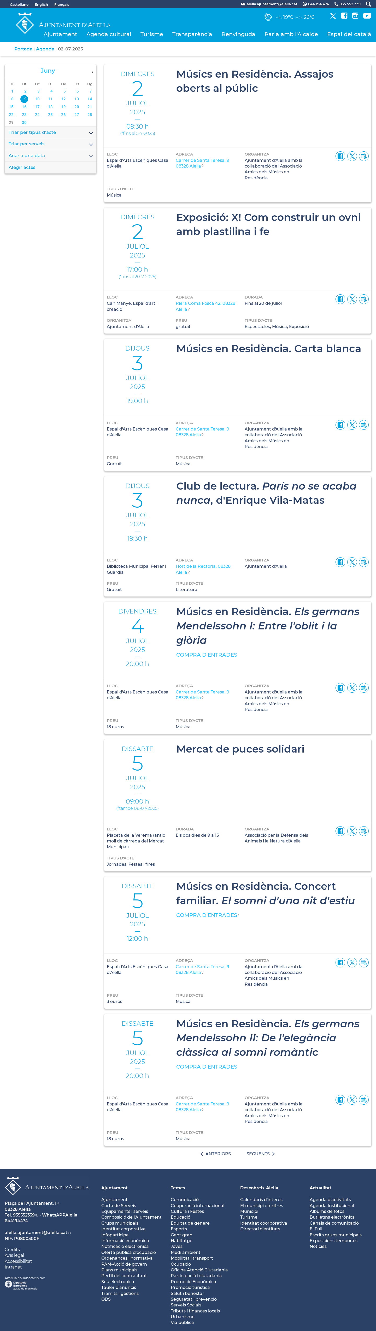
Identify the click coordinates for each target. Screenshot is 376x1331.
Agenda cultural (108, 34)
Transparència (192, 34)
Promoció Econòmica (193, 1281)
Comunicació (185, 1199)
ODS (106, 1299)
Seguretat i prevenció (194, 1299)
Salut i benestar (187, 1293)
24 (37, 114)
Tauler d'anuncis (118, 1287)
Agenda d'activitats (330, 1199)
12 (63, 99)
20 (76, 107)
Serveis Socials (186, 1305)
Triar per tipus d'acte (51, 133)
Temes (178, 1187)
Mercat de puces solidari (240, 749)
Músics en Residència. (268, 625)
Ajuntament (60, 34)
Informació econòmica (125, 1240)
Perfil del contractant (124, 1275)
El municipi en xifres (261, 1205)
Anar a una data (51, 156)
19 (63, 107)
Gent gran (181, 1234)
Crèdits (12, 1249)
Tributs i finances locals (195, 1311)
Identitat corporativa (123, 1228)
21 (89, 107)
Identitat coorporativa (263, 1223)
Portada (23, 48)
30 (24, 122)
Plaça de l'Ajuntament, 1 (30, 1203)
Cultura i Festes (187, 1211)
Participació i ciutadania (196, 1275)
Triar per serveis (51, 144)
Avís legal (14, 1255)
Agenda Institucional (332, 1205)
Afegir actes (22, 167)
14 (89, 99)
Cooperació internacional (197, 1205)
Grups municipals (119, 1223)
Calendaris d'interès (261, 1199)
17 (37, 107)
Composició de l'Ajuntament (131, 1217)
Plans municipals (119, 1269)
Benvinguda (238, 34)
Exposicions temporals (333, 1240)
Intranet (13, 1267)
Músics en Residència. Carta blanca (268, 348)
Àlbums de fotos (327, 1211)
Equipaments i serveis (124, 1211)
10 (37, 99)
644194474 (16, 1220)
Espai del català (349, 34)
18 (50, 107)
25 (50, 114)
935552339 (24, 1215)
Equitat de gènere (190, 1223)
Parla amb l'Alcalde (291, 34)
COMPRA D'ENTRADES (206, 655)
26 (63, 114)
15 (11, 107)
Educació (180, 1217)
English (41, 4)
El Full (316, 1228)
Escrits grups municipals (336, 1234)
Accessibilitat (18, 1261)
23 (24, 114)
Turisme (151, 34)
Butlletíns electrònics (332, 1217)
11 (50, 99)
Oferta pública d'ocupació (128, 1252)
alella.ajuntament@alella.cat (36, 1232)
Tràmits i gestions (120, 1293)
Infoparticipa (115, 1234)
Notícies (318, 1246)
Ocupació (181, 1264)
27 (76, 114)
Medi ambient (186, 1252)
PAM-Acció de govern (124, 1264)
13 (76, 99)
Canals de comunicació (334, 1223)
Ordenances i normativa (127, 1258)
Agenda (45, 48)
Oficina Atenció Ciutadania (199, 1269)
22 (11, 114)
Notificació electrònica (125, 1246)
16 (24, 107)
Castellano (19, 4)
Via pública (182, 1322)
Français (61, 4)
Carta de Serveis (118, 1205)
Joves (177, 1246)
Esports (179, 1228)
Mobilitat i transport (192, 1258)
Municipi (249, 1211)
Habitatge (181, 1240)
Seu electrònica (117, 1281)
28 (89, 114)
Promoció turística (190, 1287)
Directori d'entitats (260, 1228)
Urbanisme (183, 1316)
